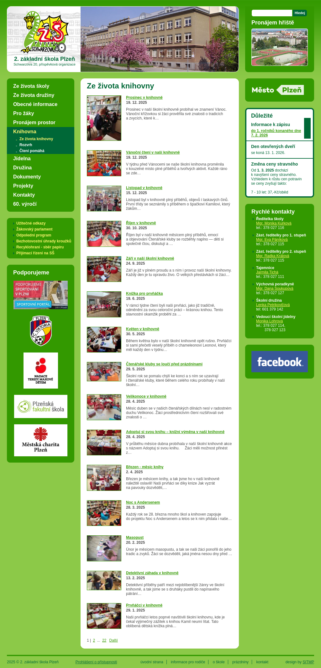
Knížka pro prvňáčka (144, 293)
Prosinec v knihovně (144, 97)
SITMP (308, 662)
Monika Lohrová (269, 321)
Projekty (23, 185)
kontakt (262, 662)
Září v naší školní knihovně (150, 258)
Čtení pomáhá (31, 151)
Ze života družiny (33, 95)
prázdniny (240, 662)
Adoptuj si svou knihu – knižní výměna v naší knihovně (175, 432)
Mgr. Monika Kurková (274, 223)
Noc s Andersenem (143, 502)
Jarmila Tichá (267, 272)
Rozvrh (25, 145)
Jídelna (22, 158)
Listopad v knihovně (144, 188)
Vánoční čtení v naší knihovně (153, 152)
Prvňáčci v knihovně (144, 605)
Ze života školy (31, 86)
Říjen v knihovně (141, 223)
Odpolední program (33, 235)
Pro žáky (23, 113)
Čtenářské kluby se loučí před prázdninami (164, 364)
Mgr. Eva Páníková (272, 239)
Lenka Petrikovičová (273, 305)
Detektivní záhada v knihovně (152, 573)
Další (113, 640)
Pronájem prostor (34, 122)
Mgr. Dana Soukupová (274, 288)
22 (104, 640)
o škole (219, 662)
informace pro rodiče (188, 662)
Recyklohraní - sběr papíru (40, 247)
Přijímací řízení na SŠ (35, 253)
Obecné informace (35, 104)
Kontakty (24, 195)
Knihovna (24, 131)
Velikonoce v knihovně (146, 396)
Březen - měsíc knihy (144, 467)
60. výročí (25, 204)
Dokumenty (27, 176)
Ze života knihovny (36, 139)
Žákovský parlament (34, 229)
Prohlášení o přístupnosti (96, 662)
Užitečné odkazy (30, 223)
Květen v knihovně (142, 329)
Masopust (135, 537)
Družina (22, 167)
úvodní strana (151, 662)
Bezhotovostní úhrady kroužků (43, 241)
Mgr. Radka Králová (272, 256)
